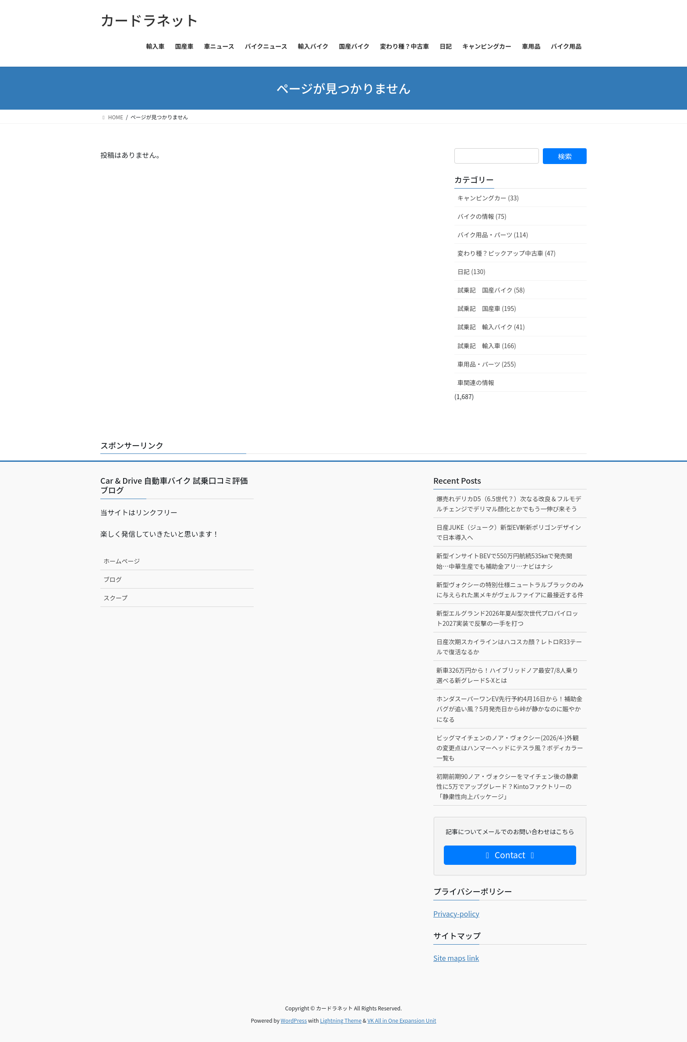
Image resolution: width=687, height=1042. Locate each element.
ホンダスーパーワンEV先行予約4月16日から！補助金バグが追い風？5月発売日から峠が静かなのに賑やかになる (509, 708)
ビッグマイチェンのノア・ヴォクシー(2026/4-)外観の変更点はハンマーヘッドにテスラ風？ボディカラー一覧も (509, 747)
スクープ (115, 597)
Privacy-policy (456, 913)
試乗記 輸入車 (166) (486, 345)
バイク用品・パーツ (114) (492, 234)
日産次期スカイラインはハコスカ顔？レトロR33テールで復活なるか (509, 646)
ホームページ (121, 561)
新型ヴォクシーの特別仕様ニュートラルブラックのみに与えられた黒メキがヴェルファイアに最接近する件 (510, 589)
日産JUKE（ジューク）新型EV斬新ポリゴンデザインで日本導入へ (508, 532)
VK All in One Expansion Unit (402, 1020)
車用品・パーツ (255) (486, 364)
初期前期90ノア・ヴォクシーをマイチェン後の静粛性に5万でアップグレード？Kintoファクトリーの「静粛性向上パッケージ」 (507, 786)
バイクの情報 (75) (481, 216)
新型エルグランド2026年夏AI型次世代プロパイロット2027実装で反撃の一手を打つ (507, 618)
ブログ (112, 579)
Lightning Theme (340, 1020)
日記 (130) (471, 271)
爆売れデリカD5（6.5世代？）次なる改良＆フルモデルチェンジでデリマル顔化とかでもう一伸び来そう (508, 503)
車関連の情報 (475, 382)
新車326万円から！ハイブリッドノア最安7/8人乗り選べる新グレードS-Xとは (507, 675)
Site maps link (456, 958)
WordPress (294, 1020)
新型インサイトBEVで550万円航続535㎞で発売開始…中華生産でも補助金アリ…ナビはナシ (504, 560)
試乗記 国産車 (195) (486, 308)
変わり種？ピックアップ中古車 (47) (506, 253)
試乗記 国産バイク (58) (491, 289)
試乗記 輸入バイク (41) (491, 326)
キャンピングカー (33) (488, 197)
